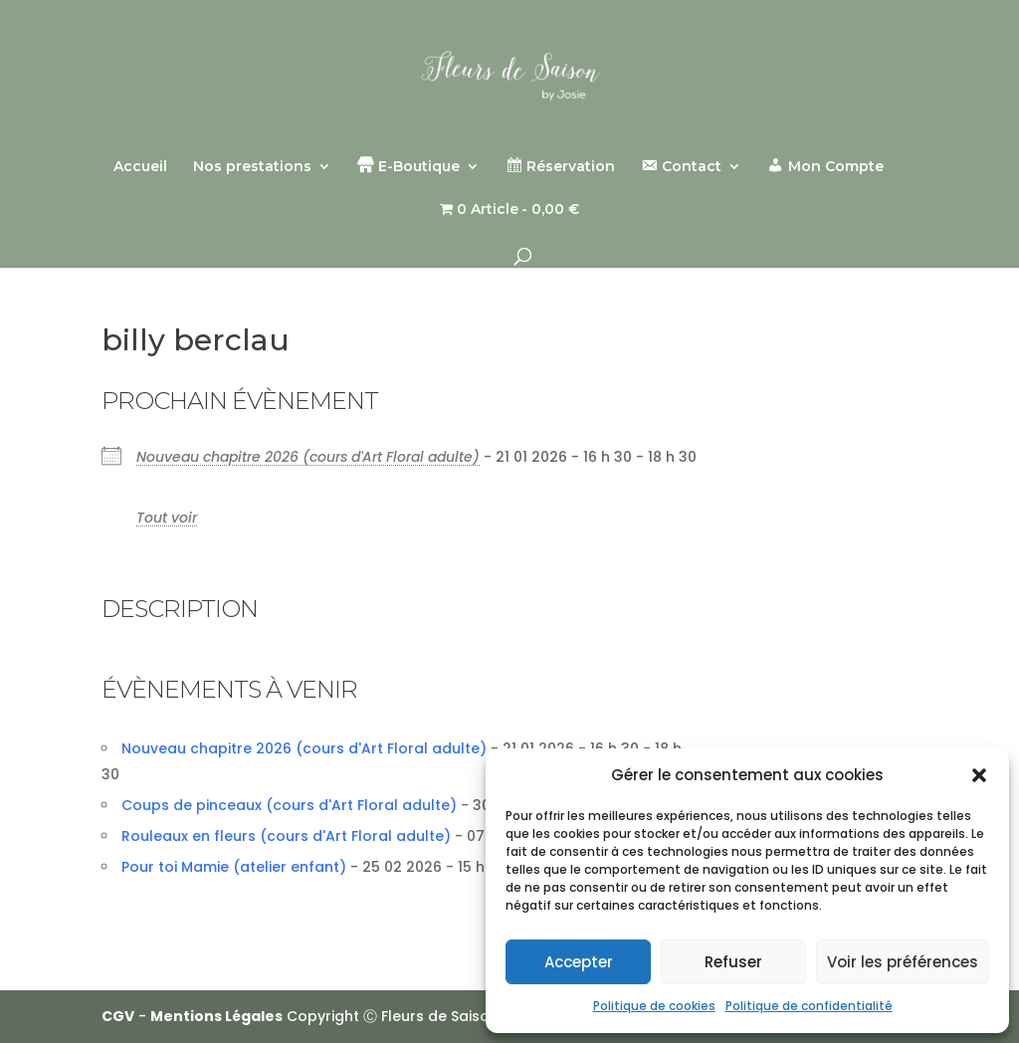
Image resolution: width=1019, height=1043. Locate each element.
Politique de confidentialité (809, 1005)
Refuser (733, 961)
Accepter (578, 961)
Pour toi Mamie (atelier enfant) (233, 867)
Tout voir (166, 517)
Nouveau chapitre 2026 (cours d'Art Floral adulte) (308, 457)
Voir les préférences (902, 961)
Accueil (140, 167)
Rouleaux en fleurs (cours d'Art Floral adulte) (286, 836)
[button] (979, 775)
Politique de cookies (654, 1005)
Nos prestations (252, 167)
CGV (118, 1016)
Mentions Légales (216, 1016)
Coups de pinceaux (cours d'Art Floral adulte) (289, 805)
